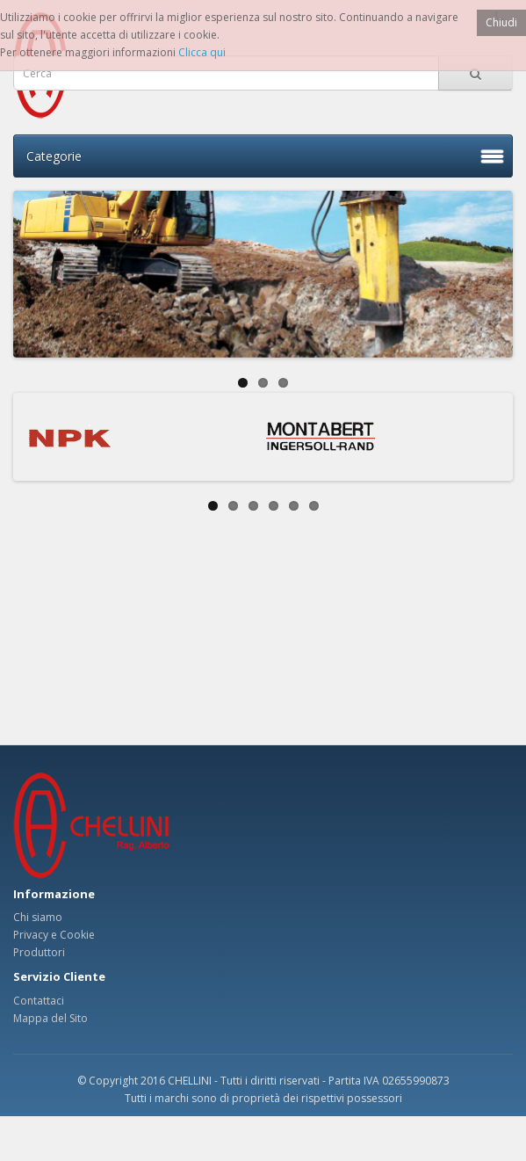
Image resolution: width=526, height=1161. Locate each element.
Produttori (39, 952)
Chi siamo (37, 917)
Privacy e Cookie (54, 934)
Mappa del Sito (50, 1018)
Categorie (54, 156)
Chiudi (501, 22)
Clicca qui (202, 52)
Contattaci (38, 1000)
